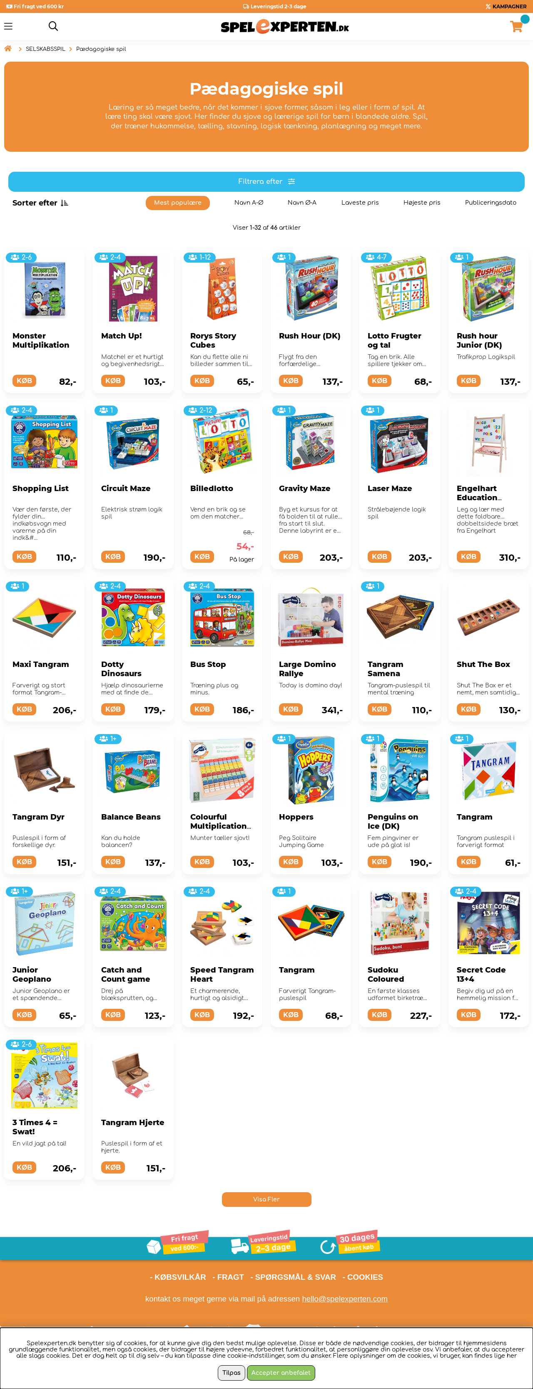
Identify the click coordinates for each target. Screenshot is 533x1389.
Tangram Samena (385, 669)
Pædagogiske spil (101, 49)
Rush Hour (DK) (310, 336)
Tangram (475, 817)
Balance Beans (131, 817)
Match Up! (121, 336)
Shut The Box (483, 664)
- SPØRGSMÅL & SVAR (293, 1277)
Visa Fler (266, 1199)
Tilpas (231, 1373)
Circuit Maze (126, 488)
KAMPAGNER (510, 6)
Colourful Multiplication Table (218, 826)
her (512, 1356)
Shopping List (40, 488)
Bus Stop (208, 664)
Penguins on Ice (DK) (393, 821)
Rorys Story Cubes (213, 340)
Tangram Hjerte (132, 1122)
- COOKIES (363, 1277)
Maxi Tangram (40, 664)
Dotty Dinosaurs (121, 669)
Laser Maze (390, 488)
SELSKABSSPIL (45, 49)
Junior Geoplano (31, 974)
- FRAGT (228, 1277)
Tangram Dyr (38, 817)
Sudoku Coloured (386, 974)
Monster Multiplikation (41, 340)
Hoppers (296, 817)
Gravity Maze (305, 488)
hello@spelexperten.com (345, 1298)
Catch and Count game (125, 974)
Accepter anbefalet (281, 1373)
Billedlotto (211, 488)
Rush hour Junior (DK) (479, 340)
